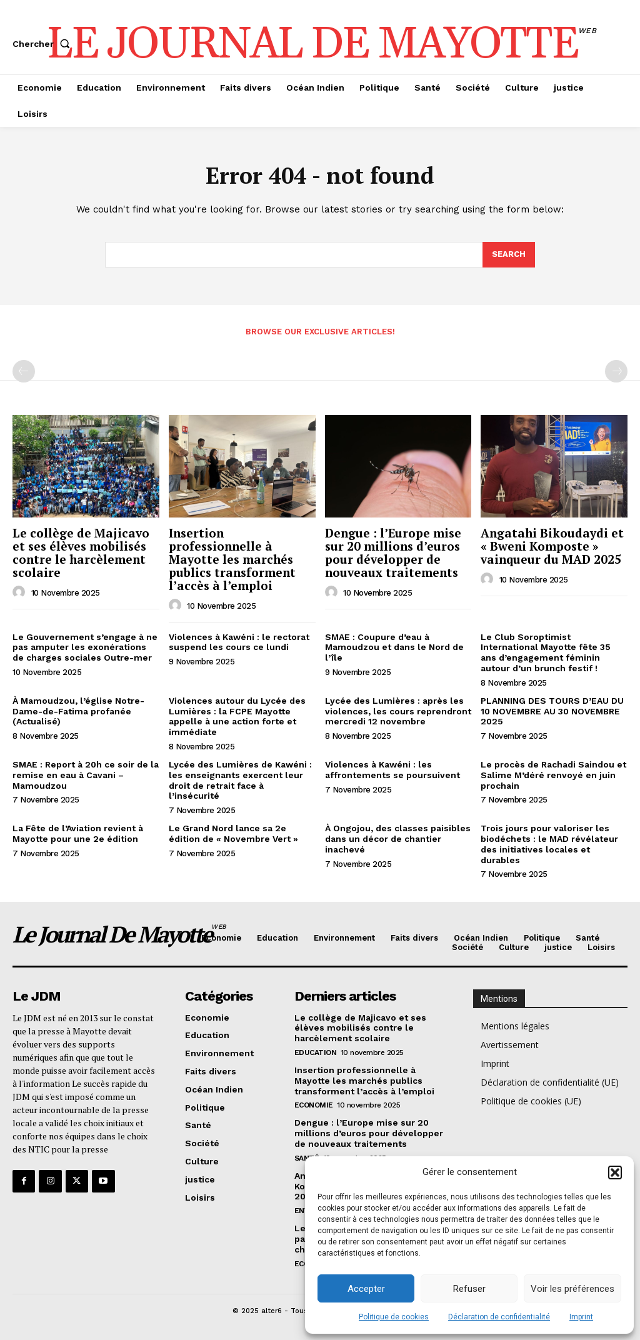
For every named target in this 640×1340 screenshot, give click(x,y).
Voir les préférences (572, 1288)
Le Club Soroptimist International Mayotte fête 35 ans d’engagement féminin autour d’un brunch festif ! (546, 652)
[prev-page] (23, 371)
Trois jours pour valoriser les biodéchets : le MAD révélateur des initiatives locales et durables (549, 843)
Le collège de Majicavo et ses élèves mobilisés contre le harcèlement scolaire (80, 552)
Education (315, 1052)
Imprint (581, 1316)
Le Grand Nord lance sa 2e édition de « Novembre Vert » (233, 833)
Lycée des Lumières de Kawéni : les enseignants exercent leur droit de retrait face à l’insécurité (240, 780)
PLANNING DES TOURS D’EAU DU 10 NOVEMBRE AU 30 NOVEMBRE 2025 (552, 711)
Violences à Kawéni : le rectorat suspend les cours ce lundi (239, 642)
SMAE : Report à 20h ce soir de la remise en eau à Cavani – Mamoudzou (85, 775)
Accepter (366, 1288)
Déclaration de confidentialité (499, 1316)
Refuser (469, 1288)
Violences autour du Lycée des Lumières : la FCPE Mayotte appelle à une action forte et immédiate (237, 716)
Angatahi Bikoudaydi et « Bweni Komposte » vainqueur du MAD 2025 (552, 546)
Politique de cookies (394, 1316)
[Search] (508, 255)
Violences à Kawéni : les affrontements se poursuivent (392, 769)
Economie (313, 1105)
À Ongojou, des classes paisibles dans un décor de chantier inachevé (398, 838)
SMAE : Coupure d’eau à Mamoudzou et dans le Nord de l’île (394, 647)
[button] (615, 1172)
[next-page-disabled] (616, 371)
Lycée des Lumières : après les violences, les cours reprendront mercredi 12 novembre (398, 711)
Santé (306, 1158)
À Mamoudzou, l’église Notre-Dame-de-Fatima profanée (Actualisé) (78, 711)
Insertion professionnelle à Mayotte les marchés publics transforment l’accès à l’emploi (232, 559)
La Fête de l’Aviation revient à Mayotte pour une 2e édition (77, 833)
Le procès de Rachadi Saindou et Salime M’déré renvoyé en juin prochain (553, 775)
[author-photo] (20, 592)
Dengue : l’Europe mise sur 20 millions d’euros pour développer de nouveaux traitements (393, 552)
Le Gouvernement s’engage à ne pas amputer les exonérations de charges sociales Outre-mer (85, 647)
